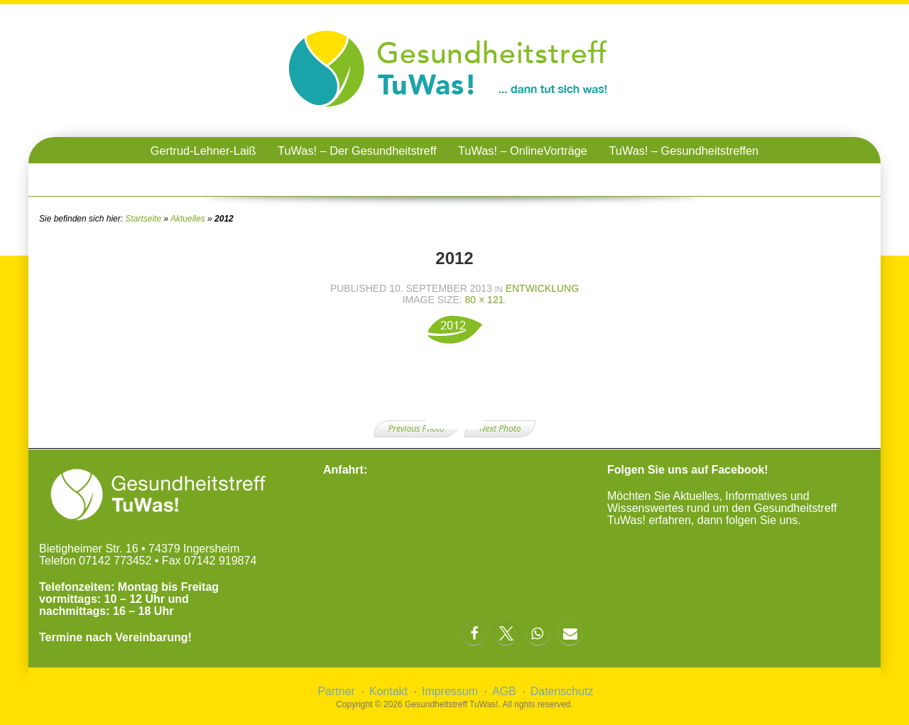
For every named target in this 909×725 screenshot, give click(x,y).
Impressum (450, 691)
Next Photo (500, 429)
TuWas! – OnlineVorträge (522, 150)
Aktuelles (187, 219)
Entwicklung (542, 288)
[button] (474, 633)
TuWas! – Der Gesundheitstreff (357, 150)
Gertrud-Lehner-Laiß (203, 150)
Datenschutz (562, 691)
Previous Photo (416, 429)
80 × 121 (484, 299)
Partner (335, 691)
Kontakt (388, 691)
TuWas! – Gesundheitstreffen (683, 150)
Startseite (143, 219)
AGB (504, 691)
